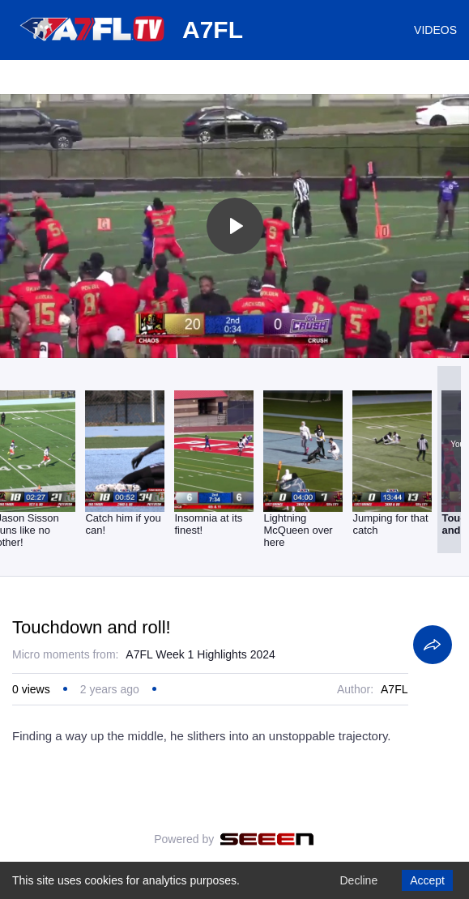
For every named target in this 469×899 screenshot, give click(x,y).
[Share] (432, 644)
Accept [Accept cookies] (427, 880)
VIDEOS (435, 29)
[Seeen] (267, 839)
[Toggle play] (235, 226)
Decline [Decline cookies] (358, 880)
